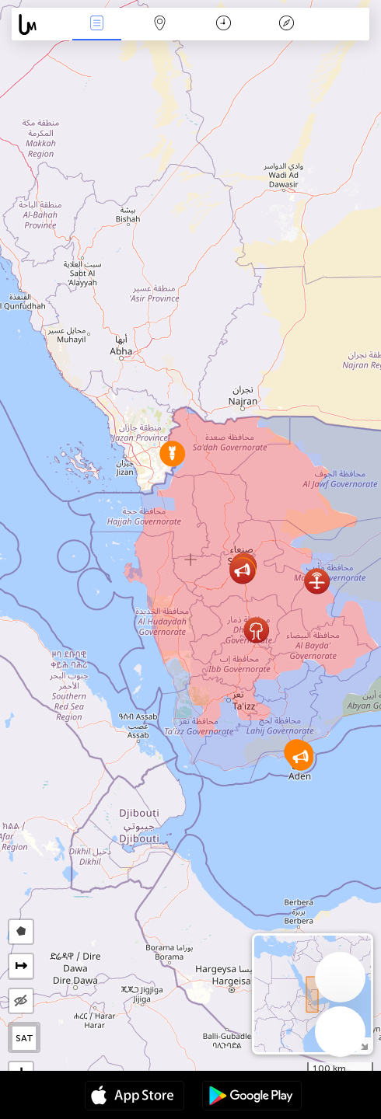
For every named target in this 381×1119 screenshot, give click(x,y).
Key (287, 24)
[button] (242, 571)
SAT (24, 1038)
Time (223, 24)
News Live (96, 24)
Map (160, 24)
